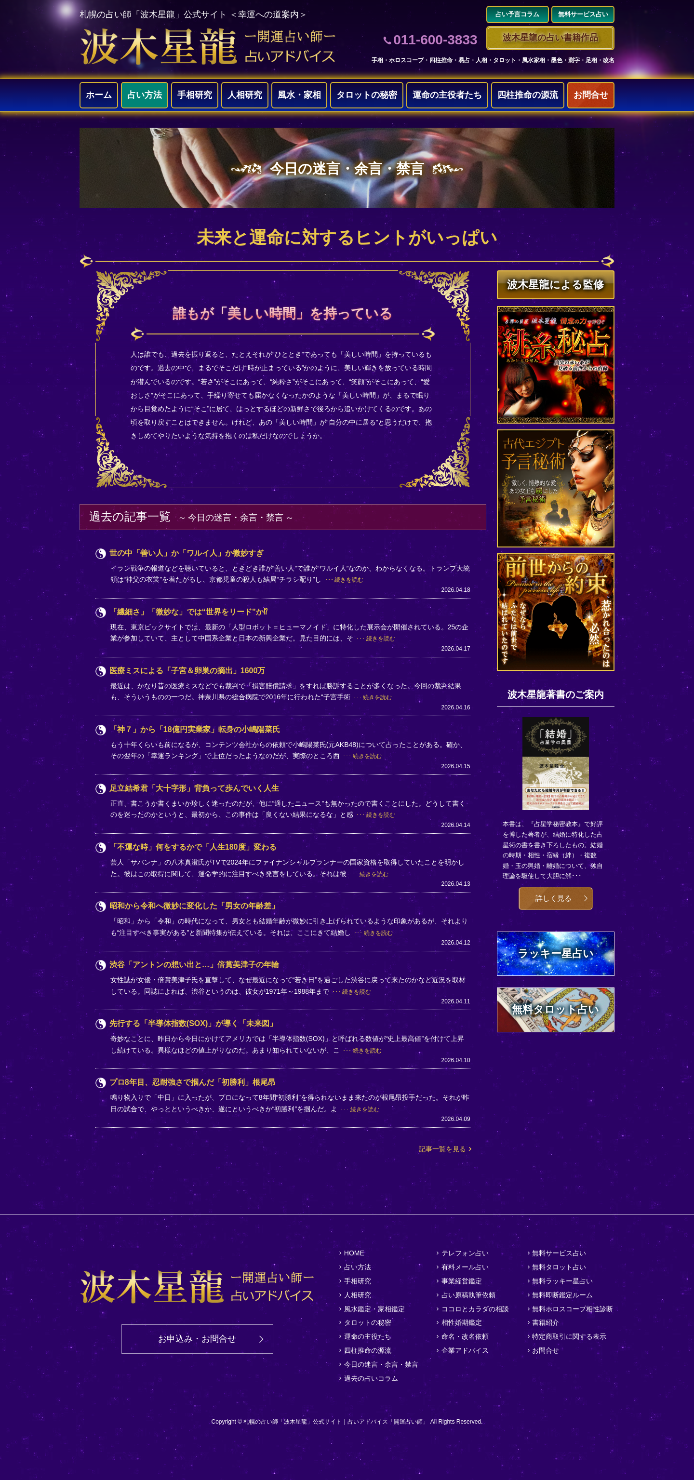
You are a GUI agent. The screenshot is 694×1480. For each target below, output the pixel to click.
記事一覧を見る (442, 1149)
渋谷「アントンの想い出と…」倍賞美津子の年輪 (194, 964)
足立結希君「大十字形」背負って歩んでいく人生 (194, 788)
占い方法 (144, 95)
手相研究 (194, 95)
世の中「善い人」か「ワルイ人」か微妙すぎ (186, 553)
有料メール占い (465, 1267)
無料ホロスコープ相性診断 (572, 1309)
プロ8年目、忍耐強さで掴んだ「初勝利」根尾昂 (192, 1082)
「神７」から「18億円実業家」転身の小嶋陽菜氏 (194, 729)
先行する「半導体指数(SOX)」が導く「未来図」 (193, 1023)
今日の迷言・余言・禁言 (381, 1364)
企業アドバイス (465, 1350)
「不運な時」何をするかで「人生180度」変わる (193, 847)
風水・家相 (299, 95)
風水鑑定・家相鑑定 (374, 1309)
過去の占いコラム (371, 1378)
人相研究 (244, 95)
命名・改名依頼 (465, 1336)
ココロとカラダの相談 (475, 1309)
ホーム (99, 95)
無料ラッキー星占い (562, 1281)
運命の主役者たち (447, 95)
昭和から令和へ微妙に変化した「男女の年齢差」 (194, 906)
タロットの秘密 (366, 95)
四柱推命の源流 (527, 95)
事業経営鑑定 (461, 1281)
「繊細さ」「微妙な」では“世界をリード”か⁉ (188, 612)
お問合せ (591, 95)
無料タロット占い (559, 1267)
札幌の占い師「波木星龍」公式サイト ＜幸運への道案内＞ (193, 14)
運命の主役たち (367, 1336)
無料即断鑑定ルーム (562, 1295)
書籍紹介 (545, 1322)
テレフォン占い (465, 1253)
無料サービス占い (559, 1253)
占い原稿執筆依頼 (468, 1295)
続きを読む (348, 579)
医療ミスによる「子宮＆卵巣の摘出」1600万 (187, 671)
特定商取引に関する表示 (569, 1336)
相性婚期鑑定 (461, 1322)
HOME (354, 1253)
